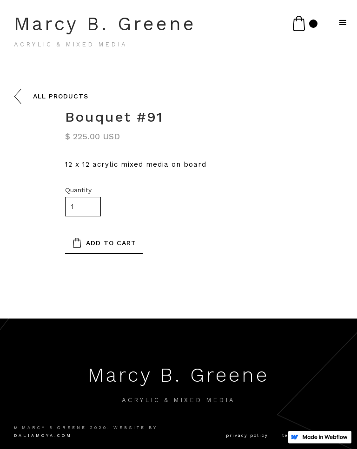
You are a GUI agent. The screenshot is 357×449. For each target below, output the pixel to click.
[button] (304, 23)
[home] (156, 34)
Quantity (78, 190)
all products (60, 96)
